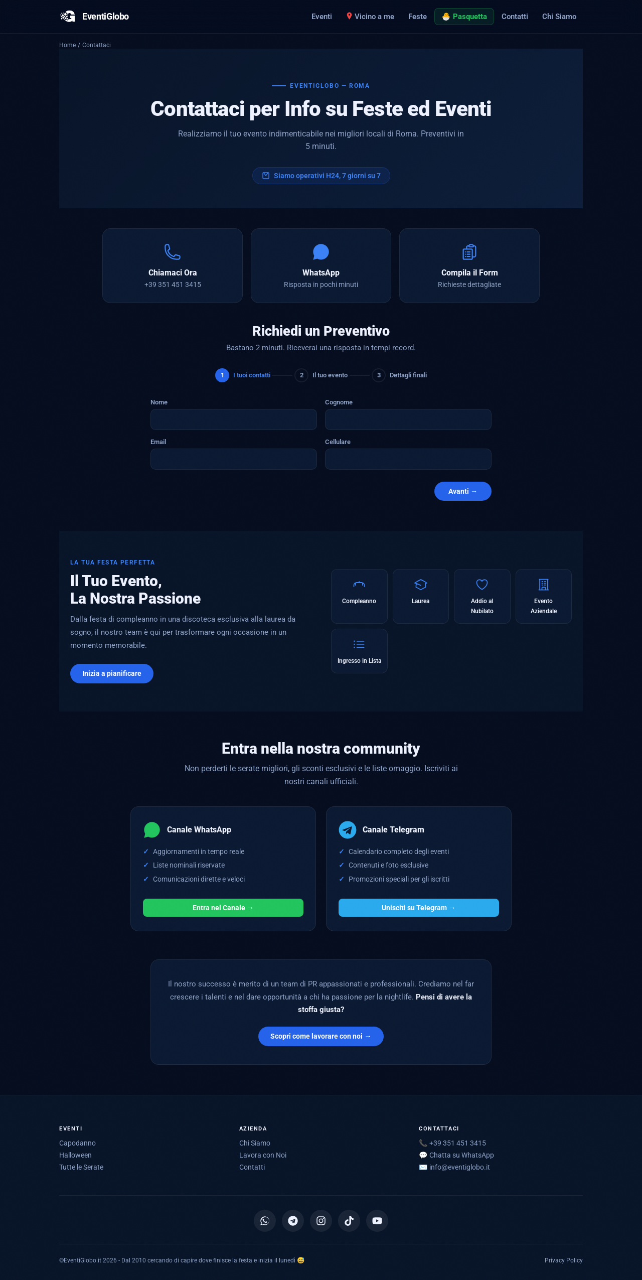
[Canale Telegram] (293, 1221)
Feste (417, 16)
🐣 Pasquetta (464, 16)
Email (158, 442)
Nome (159, 402)
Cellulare (338, 442)
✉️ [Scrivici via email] (454, 1167)
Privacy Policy (564, 1260)
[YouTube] (377, 1221)
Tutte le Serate (81, 1167)
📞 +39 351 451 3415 (452, 1143)
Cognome (339, 402)
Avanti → (462, 491)
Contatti (515, 16)
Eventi (321, 16)
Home (67, 45)
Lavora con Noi (262, 1155)
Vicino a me (370, 16)
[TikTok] (349, 1221)
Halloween (75, 1155)
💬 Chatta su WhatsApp (456, 1155)
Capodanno (77, 1143)
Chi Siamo (559, 16)
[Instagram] (321, 1221)
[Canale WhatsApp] (265, 1221)
